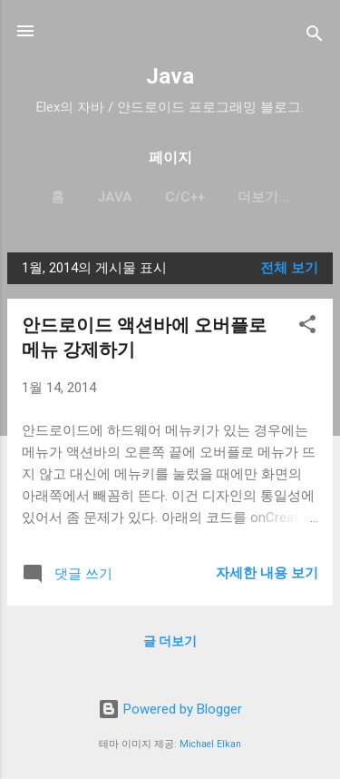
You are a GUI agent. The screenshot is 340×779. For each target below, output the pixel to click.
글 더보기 (170, 641)
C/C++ (185, 197)
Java (170, 76)
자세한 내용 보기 (267, 573)
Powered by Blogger (170, 709)
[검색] (314, 36)
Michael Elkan (210, 744)
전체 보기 (289, 268)
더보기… (263, 197)
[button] (307, 327)
